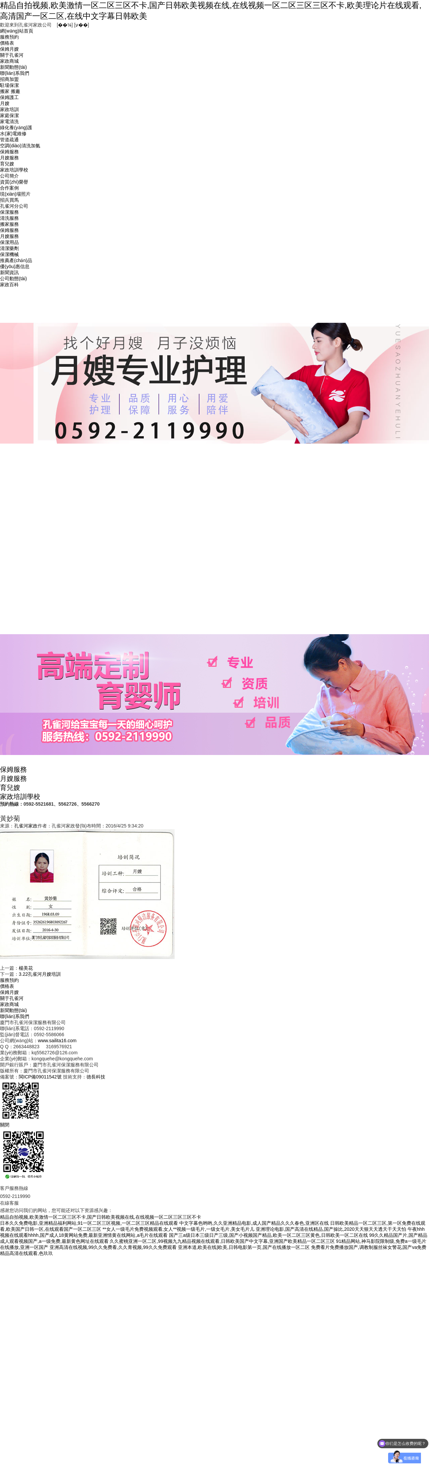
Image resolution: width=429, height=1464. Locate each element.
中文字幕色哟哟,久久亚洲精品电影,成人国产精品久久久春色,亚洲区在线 (254, 1223)
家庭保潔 (9, 115)
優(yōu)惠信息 (14, 266)
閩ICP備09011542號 (40, 1076)
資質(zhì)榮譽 (14, 182)
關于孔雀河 (11, 55)
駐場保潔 (9, 85)
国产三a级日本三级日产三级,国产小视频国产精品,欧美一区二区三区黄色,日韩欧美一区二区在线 (268, 1235)
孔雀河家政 (26, 825)
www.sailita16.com (57, 1040)
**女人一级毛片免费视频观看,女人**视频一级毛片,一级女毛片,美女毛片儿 (178, 1229)
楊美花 (26, 968)
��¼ (64, 25)
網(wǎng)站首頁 (16, 31)
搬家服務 (9, 224)
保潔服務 (9, 212)
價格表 (7, 43)
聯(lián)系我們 (14, 73)
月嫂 (4, 103)
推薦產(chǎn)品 (16, 260)
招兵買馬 (9, 200)
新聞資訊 (9, 272)
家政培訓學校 (14, 169)
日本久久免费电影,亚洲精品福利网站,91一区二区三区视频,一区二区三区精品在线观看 (89, 1223)
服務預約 (9, 37)
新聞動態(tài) (13, 67)
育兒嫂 (7, 163)
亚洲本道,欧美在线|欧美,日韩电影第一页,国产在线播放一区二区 (244, 1247)
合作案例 (9, 188)
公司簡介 (9, 176)
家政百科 (9, 284)
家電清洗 (9, 121)
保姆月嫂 (9, 49)
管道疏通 (9, 139)
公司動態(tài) (13, 278)
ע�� (81, 25)
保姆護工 (9, 97)
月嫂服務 (9, 157)
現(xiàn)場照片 (15, 194)
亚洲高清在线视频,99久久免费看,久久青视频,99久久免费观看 (113, 1247)
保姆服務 (9, 151)
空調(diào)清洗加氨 (20, 145)
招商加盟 (9, 79)
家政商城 (9, 61)
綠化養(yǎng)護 (16, 127)
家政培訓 (9, 109)
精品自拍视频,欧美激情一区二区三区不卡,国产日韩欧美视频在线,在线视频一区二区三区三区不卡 (100, 1217)
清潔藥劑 (9, 248)
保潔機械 (9, 254)
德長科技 (95, 1076)
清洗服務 (9, 218)
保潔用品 (9, 242)
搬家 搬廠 (10, 91)
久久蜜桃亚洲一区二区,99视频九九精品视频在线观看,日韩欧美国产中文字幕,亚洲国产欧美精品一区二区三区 (222, 1241)
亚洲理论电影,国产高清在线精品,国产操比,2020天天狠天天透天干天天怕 (331, 1229)
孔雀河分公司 (14, 206)
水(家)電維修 (13, 133)
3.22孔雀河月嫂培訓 (40, 974)
